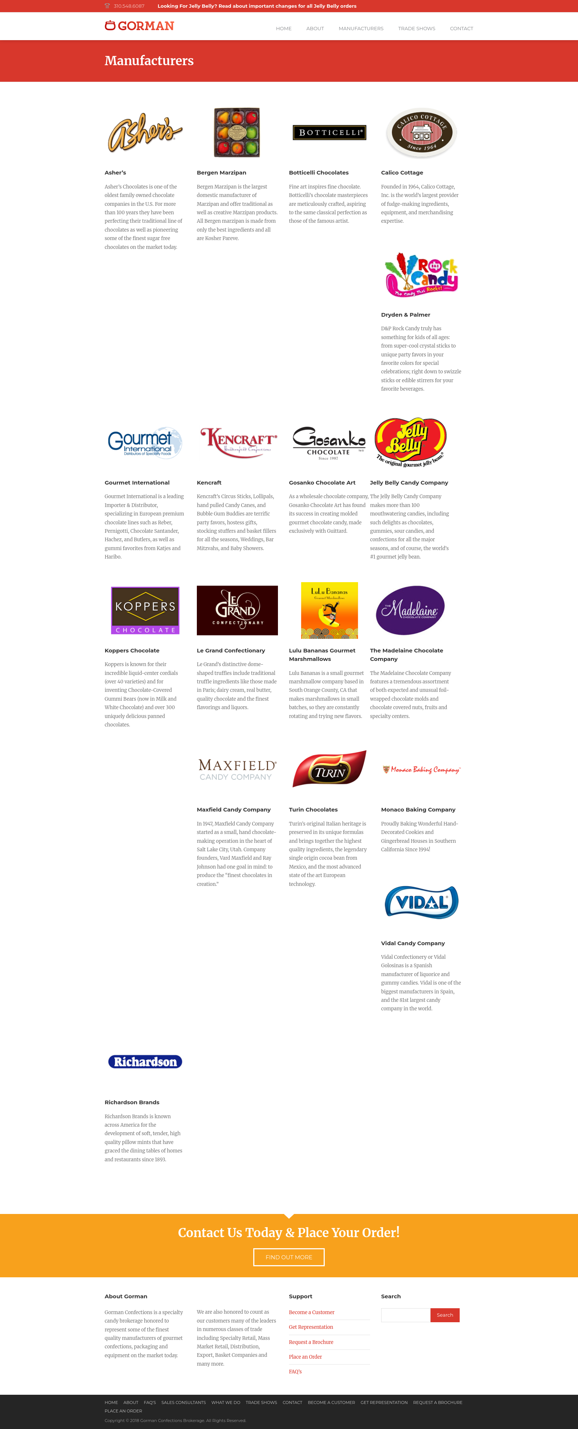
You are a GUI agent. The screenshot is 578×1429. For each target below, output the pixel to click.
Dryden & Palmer (405, 314)
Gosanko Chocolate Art (322, 482)
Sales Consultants (183, 1402)
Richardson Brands (132, 1102)
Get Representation (311, 1327)
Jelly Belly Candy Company (409, 482)
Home (284, 28)
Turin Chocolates (313, 809)
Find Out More (288, 1257)
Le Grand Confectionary (231, 650)
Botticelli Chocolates (319, 172)
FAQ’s (295, 1372)
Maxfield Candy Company (234, 809)
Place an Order (305, 1357)
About (315, 28)
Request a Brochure (311, 1342)
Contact (461, 28)
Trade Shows (416, 28)
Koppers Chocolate (132, 650)
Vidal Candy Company (413, 943)
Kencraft (209, 482)
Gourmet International (137, 482)
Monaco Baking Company (418, 809)
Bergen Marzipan (221, 172)
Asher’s (115, 172)
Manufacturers (361, 28)
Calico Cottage (402, 172)
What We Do (226, 1402)
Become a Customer (312, 1312)
